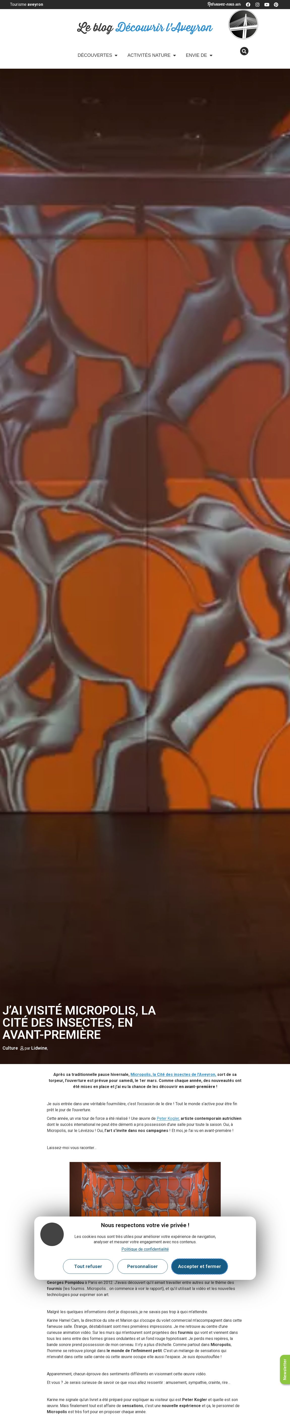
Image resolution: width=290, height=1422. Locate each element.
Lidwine (39, 1048)
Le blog (145, 28)
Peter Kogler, (168, 1118)
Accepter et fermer (199, 1266)
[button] (244, 51)
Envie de (199, 55)
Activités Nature (151, 55)
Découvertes (97, 55)
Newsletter (284, 1369)
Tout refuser (88, 1266)
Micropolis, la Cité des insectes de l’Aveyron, (173, 1074)
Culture (10, 1048)
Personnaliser (142, 1266)
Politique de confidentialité (145, 1249)
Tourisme (26, 4)
